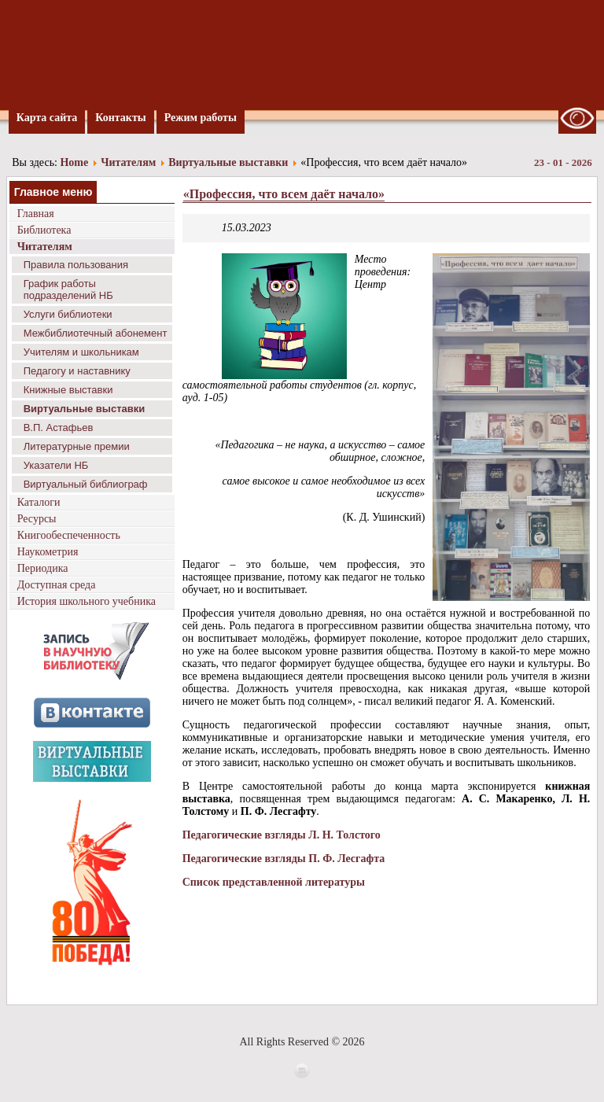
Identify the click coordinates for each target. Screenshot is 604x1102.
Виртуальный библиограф (86, 484)
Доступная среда (56, 585)
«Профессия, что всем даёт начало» (284, 194)
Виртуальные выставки (228, 162)
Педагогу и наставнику (77, 371)
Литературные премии (77, 446)
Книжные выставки (68, 390)
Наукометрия (48, 552)
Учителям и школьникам (81, 352)
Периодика (42, 568)
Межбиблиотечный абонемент (96, 333)
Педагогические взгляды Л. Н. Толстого (281, 835)
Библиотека (44, 230)
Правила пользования (76, 265)
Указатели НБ (56, 465)
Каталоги (39, 502)
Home (74, 162)
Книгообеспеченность (68, 535)
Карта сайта (47, 117)
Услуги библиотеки (68, 314)
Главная (35, 213)
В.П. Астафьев (59, 427)
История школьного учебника (86, 601)
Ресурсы (37, 519)
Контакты (120, 117)
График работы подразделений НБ (68, 289)
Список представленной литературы (273, 882)
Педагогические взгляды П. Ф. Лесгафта (283, 858)
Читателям (128, 162)
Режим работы (200, 117)
